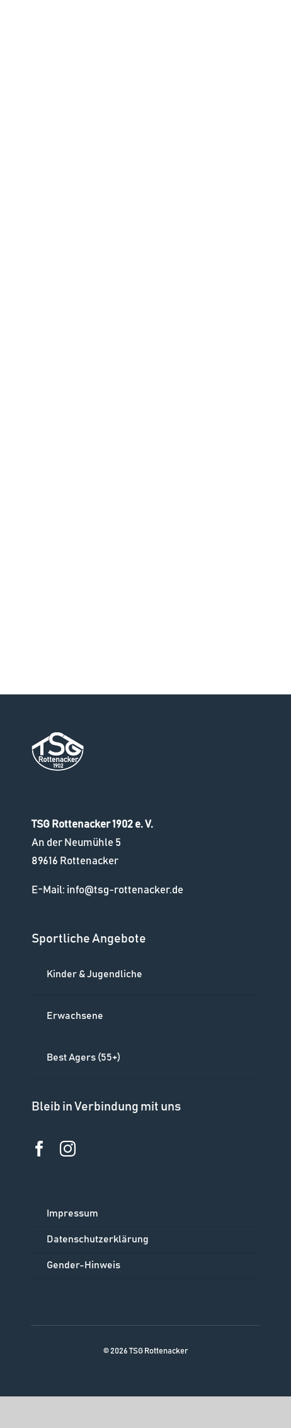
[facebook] (39, 1149)
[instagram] (68, 1149)
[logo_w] (57, 737)
